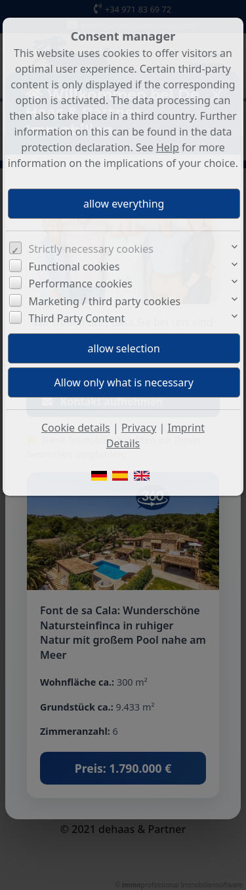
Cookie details (75, 427)
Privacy (138, 427)
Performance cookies (81, 283)
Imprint (186, 427)
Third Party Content (77, 318)
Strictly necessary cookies (91, 249)
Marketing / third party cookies (105, 301)
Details (123, 443)
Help (167, 147)
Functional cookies (74, 266)
